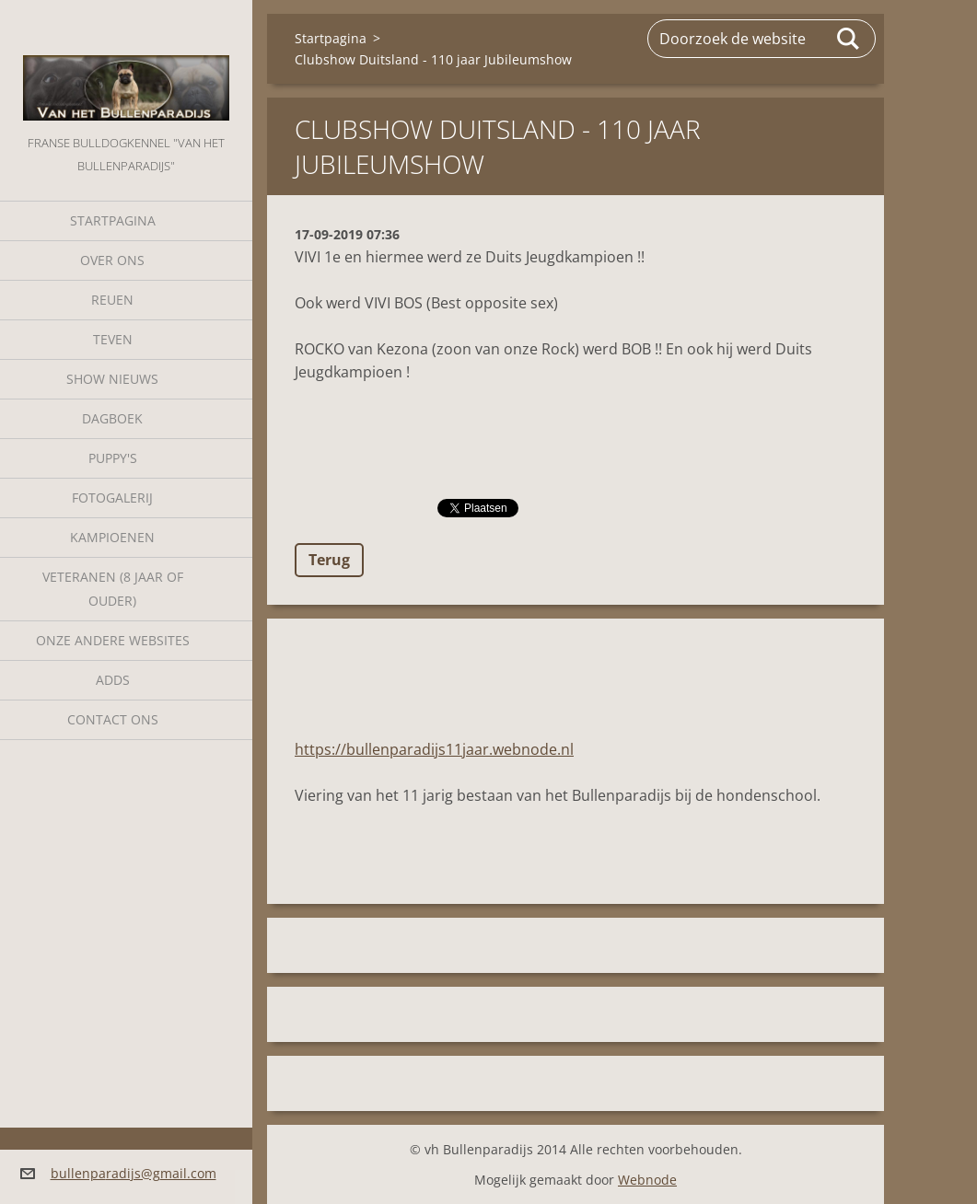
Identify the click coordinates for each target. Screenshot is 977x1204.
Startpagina (113, 220)
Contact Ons (112, 719)
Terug (329, 560)
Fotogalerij (112, 497)
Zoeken (849, 38)
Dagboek (112, 418)
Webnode (647, 1179)
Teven (113, 339)
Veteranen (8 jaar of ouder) (112, 588)
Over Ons (112, 260)
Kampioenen (112, 537)
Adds (113, 680)
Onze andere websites (113, 640)
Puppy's (112, 458)
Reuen (112, 299)
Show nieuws (112, 379)
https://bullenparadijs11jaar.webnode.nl (434, 749)
